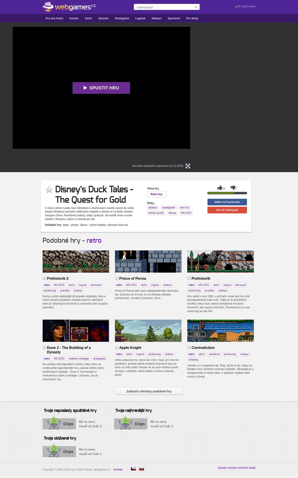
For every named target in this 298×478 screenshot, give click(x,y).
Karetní (74, 18)
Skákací (157, 18)
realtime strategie (79, 358)
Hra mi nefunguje (227, 210)
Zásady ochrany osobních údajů (236, 467)
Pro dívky (192, 18)
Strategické (122, 18)
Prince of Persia (132, 278)
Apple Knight (130, 348)
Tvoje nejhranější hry (133, 411)
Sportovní (174, 18)
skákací (78, 290)
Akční (88, 18)
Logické (140, 18)
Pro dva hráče (54, 18)
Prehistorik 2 (58, 278)
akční (72, 285)
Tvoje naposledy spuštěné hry (70, 411)
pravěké (65, 290)
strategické (99, 358)
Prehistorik (201, 278)
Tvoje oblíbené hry (60, 439)
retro (94, 240)
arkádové (214, 354)
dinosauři (96, 285)
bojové (83, 285)
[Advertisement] (252, 93)
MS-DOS (59, 285)
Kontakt (117, 469)
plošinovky (50, 290)
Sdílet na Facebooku (227, 202)
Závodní (103, 18)
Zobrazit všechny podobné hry (149, 391)
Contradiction (203, 348)
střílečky (193, 359)
